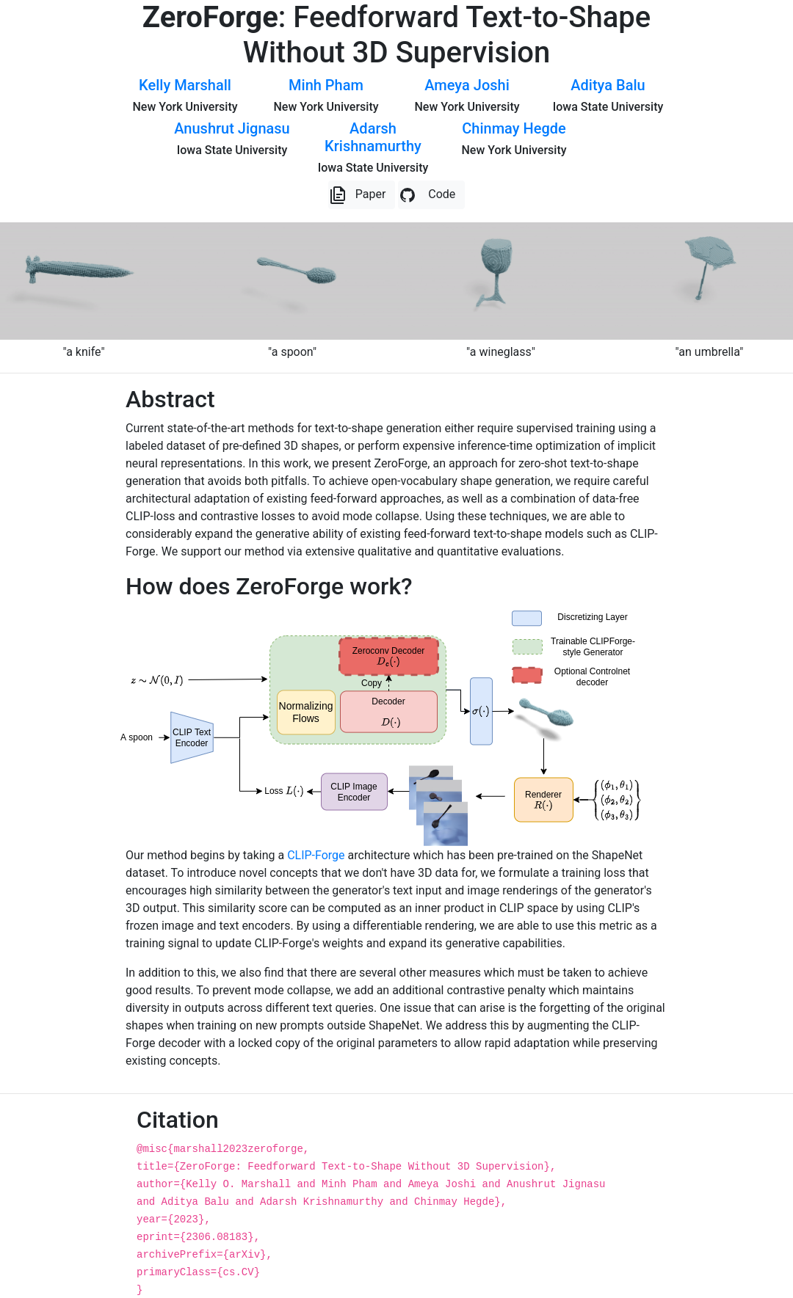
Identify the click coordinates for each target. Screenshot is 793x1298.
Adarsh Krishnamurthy (373, 137)
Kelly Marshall (185, 85)
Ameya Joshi (466, 85)
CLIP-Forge (315, 855)
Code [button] (427, 195)
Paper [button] (357, 195)
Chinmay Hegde (513, 128)
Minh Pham (326, 85)
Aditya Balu (608, 85)
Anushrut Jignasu (231, 128)
